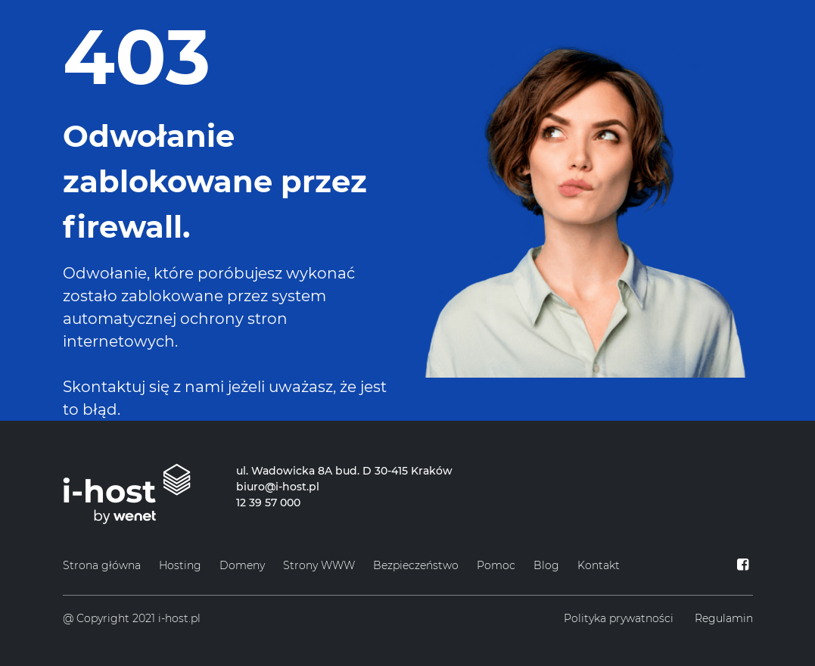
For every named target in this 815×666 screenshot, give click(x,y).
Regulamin (724, 618)
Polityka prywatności (618, 618)
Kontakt (598, 565)
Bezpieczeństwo (416, 565)
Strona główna (102, 565)
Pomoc (496, 565)
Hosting (180, 565)
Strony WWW (319, 565)
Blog (546, 565)
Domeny (242, 565)
